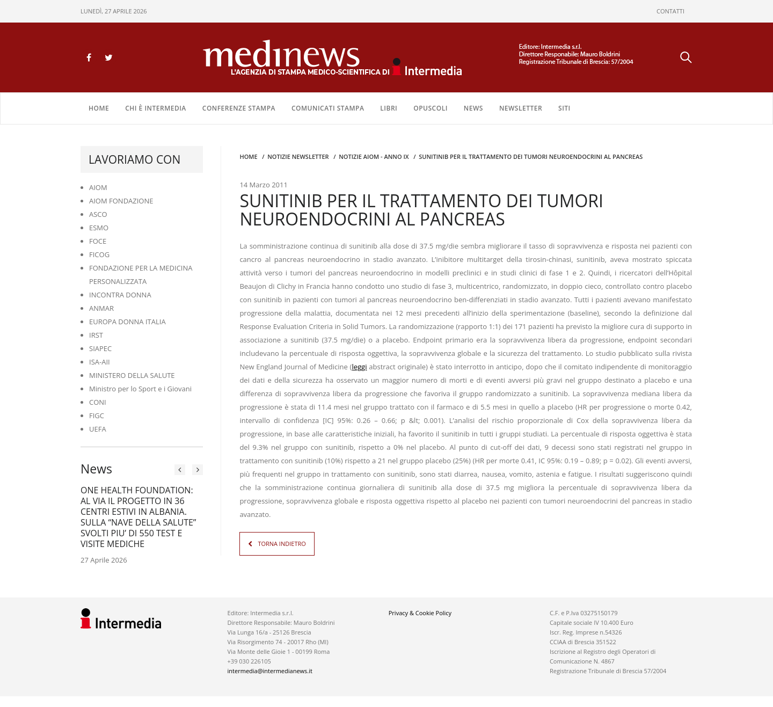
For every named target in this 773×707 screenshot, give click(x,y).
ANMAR (101, 308)
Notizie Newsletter (298, 156)
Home (99, 108)
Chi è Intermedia (155, 108)
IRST (96, 335)
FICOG (99, 254)
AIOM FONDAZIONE (121, 201)
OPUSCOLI (430, 108)
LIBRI (388, 108)
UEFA (97, 429)
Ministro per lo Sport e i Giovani (140, 388)
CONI (97, 402)
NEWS (473, 108)
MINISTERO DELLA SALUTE (132, 375)
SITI (564, 108)
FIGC (96, 415)
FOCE (97, 241)
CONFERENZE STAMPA (238, 108)
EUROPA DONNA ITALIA (127, 321)
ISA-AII (99, 362)
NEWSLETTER (520, 108)
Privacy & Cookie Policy (420, 613)
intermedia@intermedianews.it (270, 671)
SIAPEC (100, 348)
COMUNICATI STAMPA (327, 108)
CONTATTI (670, 11)
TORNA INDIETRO (281, 544)
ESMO (98, 227)
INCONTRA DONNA (120, 295)
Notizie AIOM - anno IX (374, 156)
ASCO (98, 214)
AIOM (98, 187)
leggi (359, 366)
